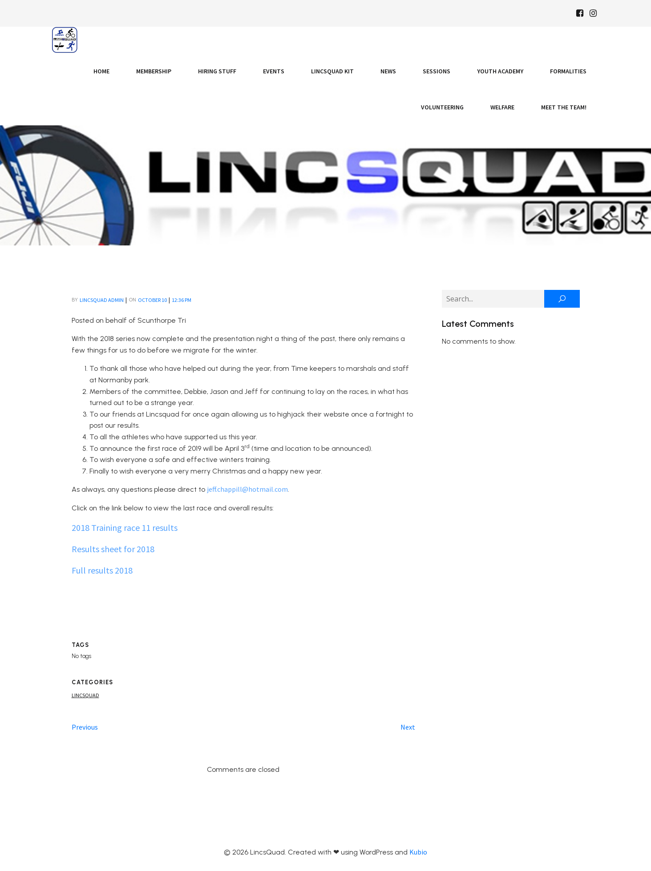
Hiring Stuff (217, 71)
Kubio (418, 851)
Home (101, 71)
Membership (153, 71)
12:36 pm (181, 300)
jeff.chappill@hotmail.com (247, 489)
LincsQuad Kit (332, 71)
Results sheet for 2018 (113, 548)
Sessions (436, 71)
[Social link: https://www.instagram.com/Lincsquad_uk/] (593, 13)
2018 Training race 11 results (125, 527)
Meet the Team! (563, 107)
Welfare (502, 107)
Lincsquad (85, 695)
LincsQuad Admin (102, 300)
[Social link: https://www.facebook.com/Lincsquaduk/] (579, 13)
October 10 (152, 300)
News (388, 71)
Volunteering (442, 107)
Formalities (568, 71)
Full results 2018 (102, 570)
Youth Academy (500, 71)
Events (273, 71)
